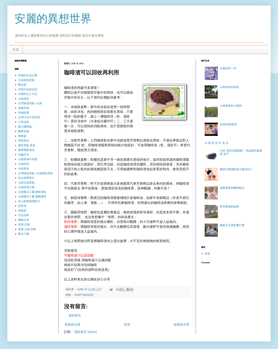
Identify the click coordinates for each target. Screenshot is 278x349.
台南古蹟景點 (26, 182)
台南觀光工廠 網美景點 (32, 191)
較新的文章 (72, 324)
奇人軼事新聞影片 (29, 201)
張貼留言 (75, 315)
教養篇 (22, 135)
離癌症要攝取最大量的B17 (236, 169)
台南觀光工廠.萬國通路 (32, 196)
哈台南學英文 (26, 177)
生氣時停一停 (228, 68)
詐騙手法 (23, 154)
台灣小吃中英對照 (29, 117)
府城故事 (23, 112)
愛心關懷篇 (25, 126)
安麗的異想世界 (53, 18)
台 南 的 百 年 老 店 (216, 142)
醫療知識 (23, 131)
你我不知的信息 (84, 294)
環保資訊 (23, 140)
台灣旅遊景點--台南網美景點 (35, 173)
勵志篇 (22, 84)
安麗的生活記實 (27, 75)
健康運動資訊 (26, 149)
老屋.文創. (24, 224)
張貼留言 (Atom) (85, 332)
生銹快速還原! (228, 124)
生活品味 (23, 215)
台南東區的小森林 (231, 105)
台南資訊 (23, 98)
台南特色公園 (26, 187)
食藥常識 (23, 108)
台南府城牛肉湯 (27, 159)
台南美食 (23, 168)
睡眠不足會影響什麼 (232, 225)
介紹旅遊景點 (26, 80)
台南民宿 (23, 163)
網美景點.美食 (26, 145)
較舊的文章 (181, 324)
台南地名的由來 (229, 86)
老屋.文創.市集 (27, 229)
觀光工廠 (23, 233)
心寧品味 (23, 121)
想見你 (22, 205)
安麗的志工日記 (27, 93)
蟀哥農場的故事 (229, 206)
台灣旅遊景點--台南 (30, 103)
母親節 (22, 210)
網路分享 (23, 219)
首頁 (15, 49)
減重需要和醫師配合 (232, 187)
